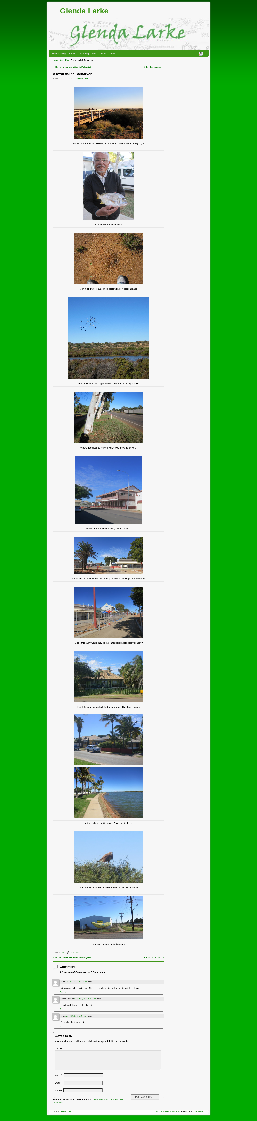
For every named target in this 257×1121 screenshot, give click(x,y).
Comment (60, 1048)
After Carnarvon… (154, 67)
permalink (75, 952)
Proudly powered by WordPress (168, 1116)
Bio (93, 53)
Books (72, 53)
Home (55, 60)
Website (58, 1094)
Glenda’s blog (59, 53)
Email (58, 1087)
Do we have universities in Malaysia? (72, 67)
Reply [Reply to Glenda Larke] (63, 1009)
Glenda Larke (84, 10)
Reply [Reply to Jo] (63, 992)
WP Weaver (198, 1116)
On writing (84, 53)
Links (112, 53)
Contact (103, 53)
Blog (61, 60)
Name (58, 1079)
